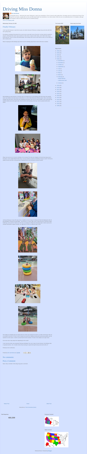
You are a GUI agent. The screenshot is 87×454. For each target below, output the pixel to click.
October (60, 64)
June (59, 70)
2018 (58, 87)
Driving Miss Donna (22, 9)
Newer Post (6, 403)
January (60, 83)
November (60, 62)
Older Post (49, 403)
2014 (58, 95)
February (60, 76)
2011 (58, 101)
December (60, 60)
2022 (58, 54)
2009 (58, 105)
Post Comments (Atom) (30, 407)
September (61, 66)
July (59, 68)
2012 (58, 99)
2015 (58, 93)
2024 (58, 50)
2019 (58, 85)
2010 (58, 103)
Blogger (50, 450)
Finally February (61, 78)
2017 (58, 89)
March (59, 74)
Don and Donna (15, 13)
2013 (58, 97)
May (59, 72)
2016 (58, 91)
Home (28, 403)
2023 (58, 52)
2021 (58, 56)
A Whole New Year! (62, 80)
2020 (58, 58)
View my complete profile (8, 20)
